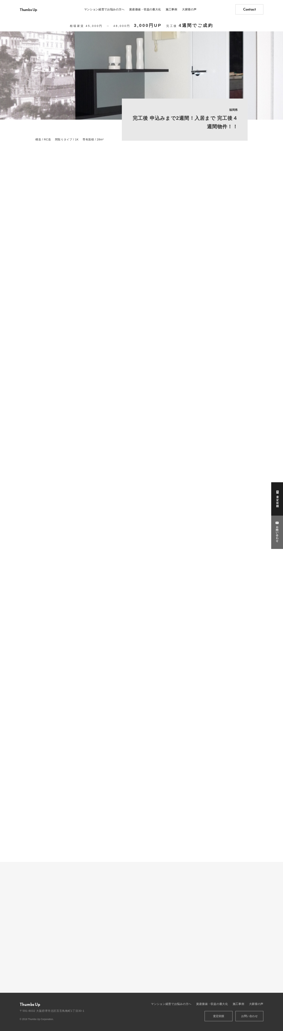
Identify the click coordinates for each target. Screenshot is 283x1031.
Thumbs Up (28, 9)
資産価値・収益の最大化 (145, 9)
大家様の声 (189, 9)
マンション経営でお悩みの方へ (104, 9)
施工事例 (171, 9)
